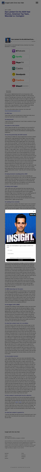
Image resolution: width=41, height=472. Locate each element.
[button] (33, 211)
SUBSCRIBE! (20, 260)
